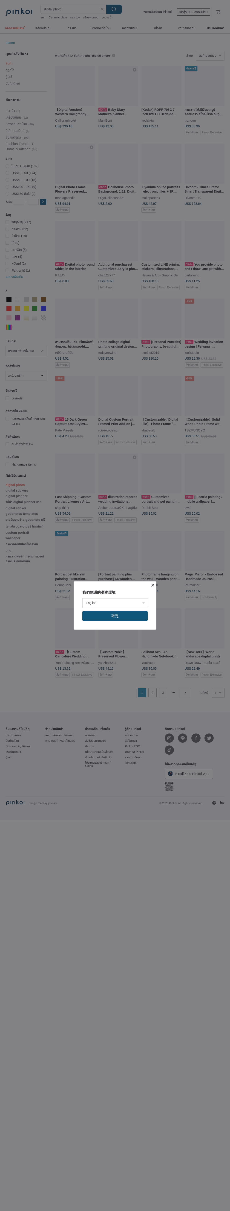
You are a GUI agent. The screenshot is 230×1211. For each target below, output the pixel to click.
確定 (115, 616)
